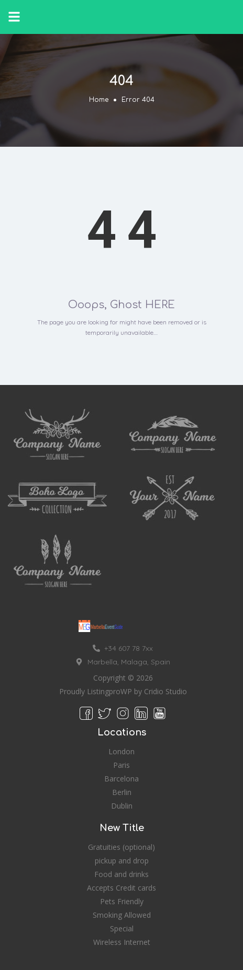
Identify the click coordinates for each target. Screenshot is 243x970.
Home (98, 99)
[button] (14, 16)
